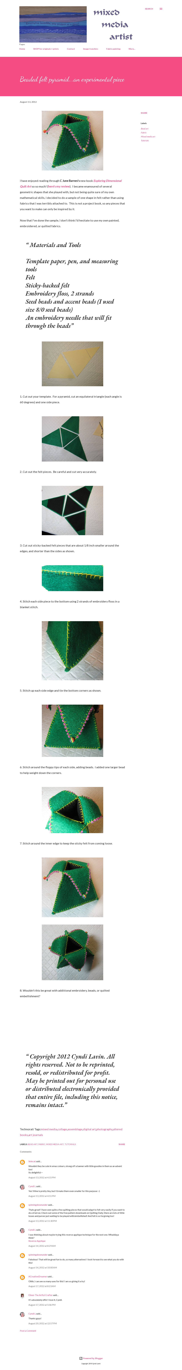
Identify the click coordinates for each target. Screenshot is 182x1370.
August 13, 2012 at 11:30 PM (42, 1221)
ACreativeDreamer (37, 1276)
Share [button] (144, 113)
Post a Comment (28, 1330)
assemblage (75, 1129)
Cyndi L (32, 1186)
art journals (35, 1134)
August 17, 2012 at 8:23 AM (42, 1286)
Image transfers (90, 49)
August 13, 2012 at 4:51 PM (42, 1196)
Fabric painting (113, 49)
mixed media (49, 1129)
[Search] (149, 8)
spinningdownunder (37, 1204)
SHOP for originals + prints (46, 49)
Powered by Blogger (91, 1358)
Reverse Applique (37, 1241)
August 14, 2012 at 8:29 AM (42, 1245)
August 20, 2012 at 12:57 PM (42, 1323)
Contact (71, 49)
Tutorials (145, 140)
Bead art (144, 128)
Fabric (143, 132)
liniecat (32, 1161)
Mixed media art (148, 136)
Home (22, 49)
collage (62, 1129)
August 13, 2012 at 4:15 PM (42, 1177)
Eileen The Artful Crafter (40, 1295)
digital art (89, 1129)
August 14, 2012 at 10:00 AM (42, 1267)
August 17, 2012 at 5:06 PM (42, 1304)
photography (104, 1129)
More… (132, 49)
